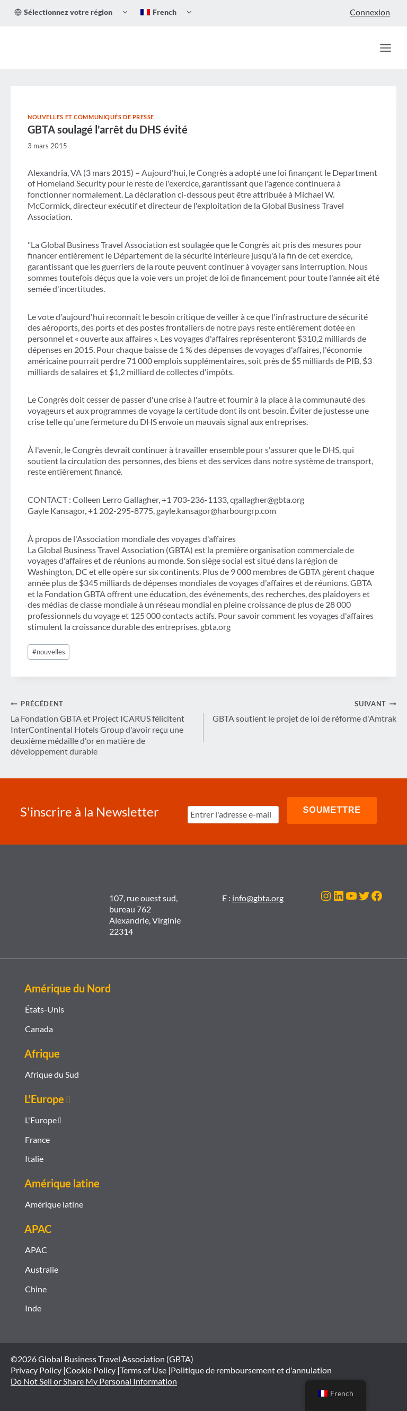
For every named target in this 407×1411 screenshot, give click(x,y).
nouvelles (48, 651)
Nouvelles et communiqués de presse (91, 116)
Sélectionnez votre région (63, 11)
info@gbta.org (258, 893)
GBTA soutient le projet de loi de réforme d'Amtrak (304, 710)
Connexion (370, 12)
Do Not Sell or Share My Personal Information (94, 1376)
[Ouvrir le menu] (385, 47)
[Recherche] (362, 47)
